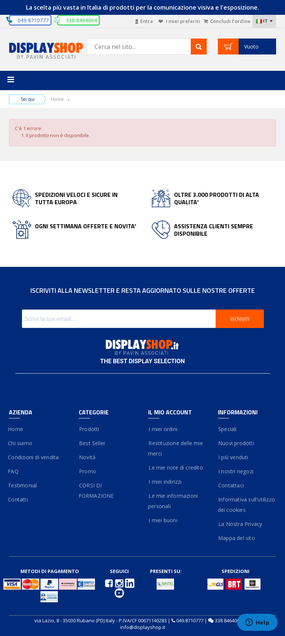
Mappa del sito (236, 537)
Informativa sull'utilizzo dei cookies (246, 504)
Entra (144, 21)
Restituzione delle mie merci (175, 448)
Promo (87, 471)
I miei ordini (162, 429)
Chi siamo (20, 443)
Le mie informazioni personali (173, 501)
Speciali (227, 429)
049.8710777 (189, 620)
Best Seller (92, 443)
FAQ (14, 471)
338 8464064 (228, 620)
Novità (87, 457)
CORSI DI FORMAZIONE (96, 490)
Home (57, 99)
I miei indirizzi (165, 481)
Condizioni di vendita (34, 457)
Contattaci (231, 485)
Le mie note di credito (175, 467)
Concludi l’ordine (227, 21)
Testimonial (23, 485)
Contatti (18, 499)
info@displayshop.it (142, 627)
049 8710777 (33, 20)
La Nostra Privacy (240, 523)
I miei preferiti (179, 21)
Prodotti (89, 429)
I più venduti (233, 457)
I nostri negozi (235, 471)
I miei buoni (162, 520)
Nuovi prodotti (236, 443)
